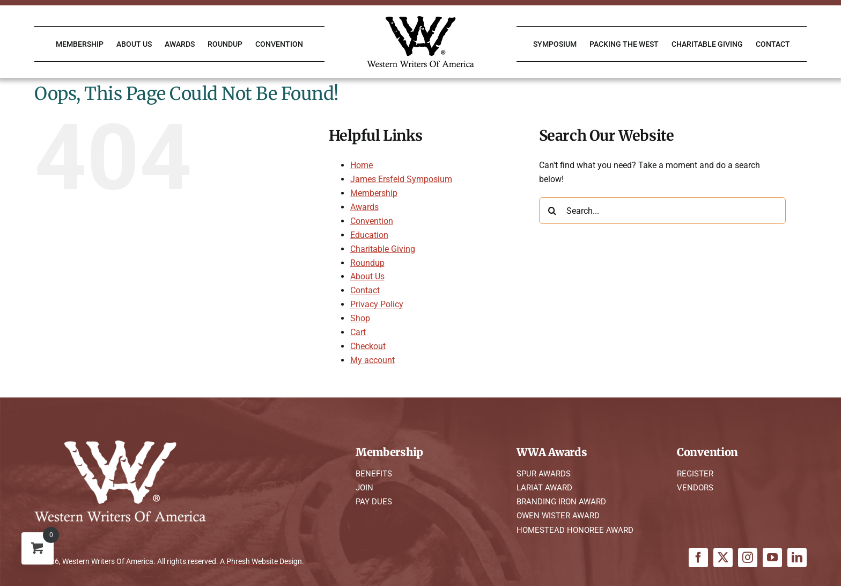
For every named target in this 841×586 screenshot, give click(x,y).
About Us (367, 276)
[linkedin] (797, 557)
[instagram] (747, 557)
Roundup (367, 263)
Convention (371, 221)
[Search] (552, 210)
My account (372, 360)
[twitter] (723, 557)
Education (369, 235)
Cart (358, 332)
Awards (364, 207)
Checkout (368, 346)
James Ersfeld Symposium (401, 179)
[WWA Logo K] (420, 20)
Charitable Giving (382, 249)
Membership (373, 193)
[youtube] (772, 557)
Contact (365, 290)
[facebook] (698, 557)
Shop (360, 318)
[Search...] (662, 210)
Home (361, 165)
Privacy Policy (376, 304)
